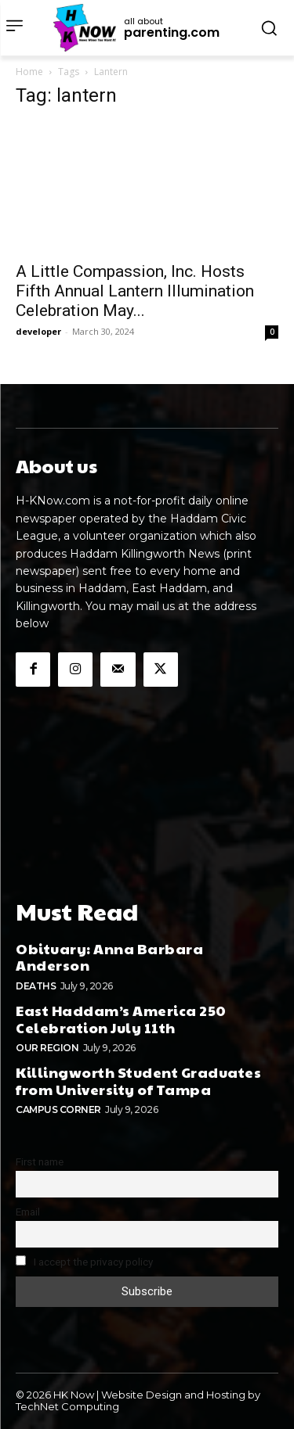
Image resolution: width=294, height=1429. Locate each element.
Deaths (36, 986)
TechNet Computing (67, 1406)
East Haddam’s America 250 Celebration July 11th (121, 1018)
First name (40, 1161)
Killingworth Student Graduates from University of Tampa (138, 1080)
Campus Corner (58, 1109)
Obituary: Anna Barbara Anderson (109, 957)
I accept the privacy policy (84, 1261)
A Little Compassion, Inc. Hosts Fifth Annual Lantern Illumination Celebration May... (135, 291)
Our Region (47, 1048)
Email (28, 1211)
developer (38, 331)
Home (29, 71)
